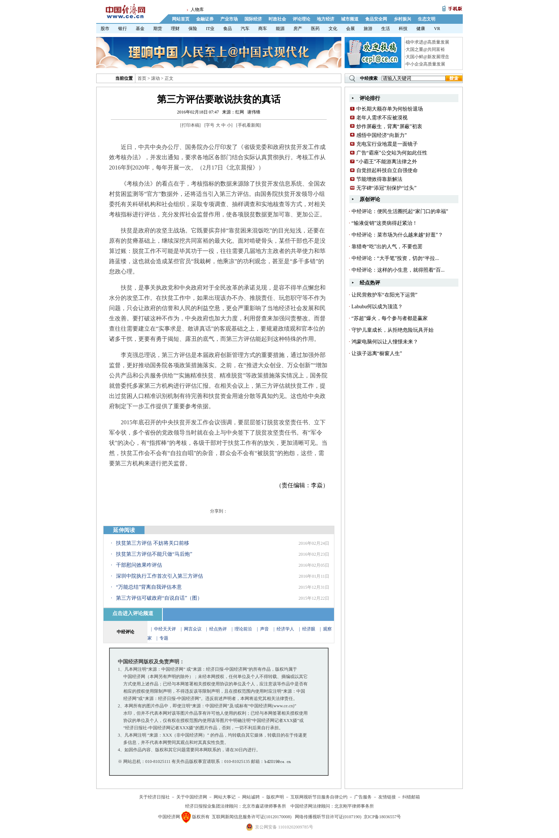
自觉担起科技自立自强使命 (387, 170)
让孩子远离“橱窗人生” (377, 353)
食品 (227, 28)
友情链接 (387, 797)
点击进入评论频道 (132, 613)
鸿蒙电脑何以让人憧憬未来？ (385, 341)
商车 (262, 28)
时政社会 (277, 19)
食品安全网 (376, 19)
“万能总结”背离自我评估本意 (149, 587)
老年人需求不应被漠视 (382, 117)
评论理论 (301, 19)
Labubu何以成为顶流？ (377, 306)
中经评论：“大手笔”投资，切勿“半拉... (395, 258)
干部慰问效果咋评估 (139, 565)
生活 (385, 28)
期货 (157, 28)
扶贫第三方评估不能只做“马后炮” (154, 554)
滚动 (155, 78)
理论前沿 (244, 629)
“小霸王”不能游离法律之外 (386, 161)
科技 (403, 28)
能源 (280, 28)
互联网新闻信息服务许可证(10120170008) (252, 816)
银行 (122, 28)
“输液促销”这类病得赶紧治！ (384, 223)
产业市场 (229, 19)
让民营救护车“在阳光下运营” (384, 295)
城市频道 (350, 19)
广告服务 (363, 797)
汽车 (245, 28)
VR (437, 28)
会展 (350, 28)
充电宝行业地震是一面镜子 (387, 144)
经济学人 (285, 629)
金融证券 (205, 19)
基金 (140, 28)
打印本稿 (190, 125)
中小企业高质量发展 (425, 64)
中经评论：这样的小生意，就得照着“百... (398, 270)
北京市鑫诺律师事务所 (264, 806)
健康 (420, 28)
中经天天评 (165, 629)
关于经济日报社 (154, 797)
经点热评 (218, 629)
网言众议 (193, 629)
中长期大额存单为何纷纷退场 (389, 109)
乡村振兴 (402, 19)
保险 (192, 28)
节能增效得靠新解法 (379, 179)
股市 (105, 28)
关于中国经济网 (191, 797)
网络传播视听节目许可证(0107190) (328, 816)
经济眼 (308, 629)
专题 (164, 638)
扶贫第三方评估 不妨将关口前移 (152, 543)
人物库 (197, 9)
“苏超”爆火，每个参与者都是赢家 (390, 318)
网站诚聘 (251, 797)
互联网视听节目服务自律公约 (319, 797)
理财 (175, 28)
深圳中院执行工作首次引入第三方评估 (159, 576)
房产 (297, 28)
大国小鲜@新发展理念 (427, 56)
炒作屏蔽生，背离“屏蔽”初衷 (389, 126)
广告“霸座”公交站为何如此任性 (391, 153)
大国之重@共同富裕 (425, 49)
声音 (264, 629)
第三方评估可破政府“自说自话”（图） (159, 598)
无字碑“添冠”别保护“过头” (386, 188)
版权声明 (275, 797)
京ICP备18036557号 (382, 816)
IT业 (210, 28)
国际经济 (253, 19)
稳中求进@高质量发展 (427, 42)
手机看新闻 (249, 125)
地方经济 (325, 19)
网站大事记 (225, 797)
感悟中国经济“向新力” (381, 135)
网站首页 (181, 19)
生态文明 (426, 19)
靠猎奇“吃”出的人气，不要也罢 (387, 246)
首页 (142, 78)
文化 (333, 28)
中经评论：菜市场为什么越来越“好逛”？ (397, 235)
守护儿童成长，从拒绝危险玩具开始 (393, 330)
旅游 (368, 28)
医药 (315, 28)
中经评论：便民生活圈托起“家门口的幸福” (400, 211)
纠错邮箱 (411, 797)
